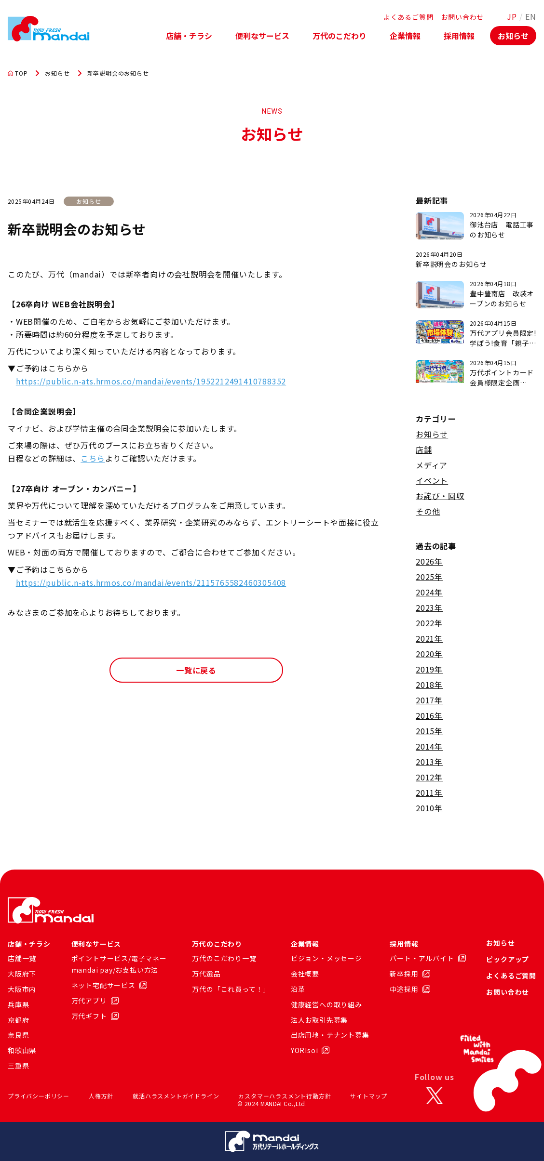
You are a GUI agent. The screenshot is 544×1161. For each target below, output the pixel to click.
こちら (93, 458)
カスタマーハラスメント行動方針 (284, 1096)
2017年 (429, 700)
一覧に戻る (196, 670)
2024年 (429, 592)
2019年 (429, 669)
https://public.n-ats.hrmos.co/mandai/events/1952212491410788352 (151, 381)
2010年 (429, 808)
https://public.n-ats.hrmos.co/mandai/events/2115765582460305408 (151, 582)
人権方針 (101, 1096)
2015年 (429, 731)
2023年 (429, 607)
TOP (17, 73)
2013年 (429, 761)
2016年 (429, 715)
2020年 (429, 654)
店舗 (424, 449)
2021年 (429, 638)
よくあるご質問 (408, 17)
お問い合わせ (462, 17)
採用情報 (459, 35)
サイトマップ (368, 1096)
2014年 (429, 746)
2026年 (429, 561)
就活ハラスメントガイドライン (176, 1096)
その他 (428, 511)
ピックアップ (507, 959)
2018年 (429, 684)
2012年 (429, 777)
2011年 (429, 792)
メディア (432, 465)
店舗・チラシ (189, 35)
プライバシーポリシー (38, 1096)
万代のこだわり (340, 35)
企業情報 (405, 35)
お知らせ (513, 35)
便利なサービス (262, 35)
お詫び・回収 (440, 495)
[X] (434, 1096)
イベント (432, 480)
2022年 (429, 623)
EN (530, 16)
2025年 (429, 576)
